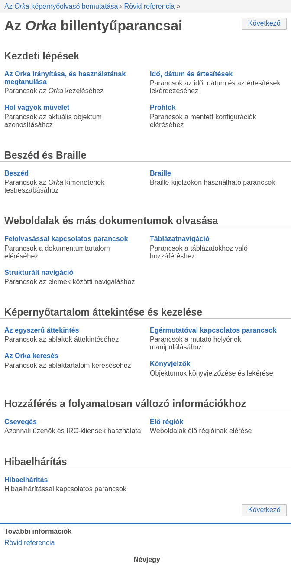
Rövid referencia (149, 6)
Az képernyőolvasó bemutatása (61, 6)
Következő (264, 23)
